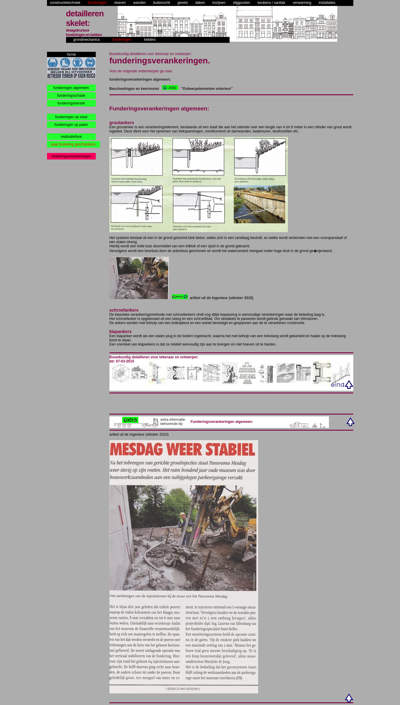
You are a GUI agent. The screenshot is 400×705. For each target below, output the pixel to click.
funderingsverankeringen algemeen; (140, 79)
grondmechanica (86, 39)
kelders (150, 39)
